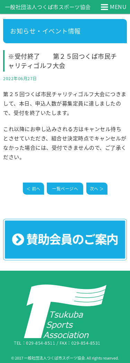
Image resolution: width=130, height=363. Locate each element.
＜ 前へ (33, 189)
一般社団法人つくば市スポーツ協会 (48, 7)
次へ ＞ (97, 189)
